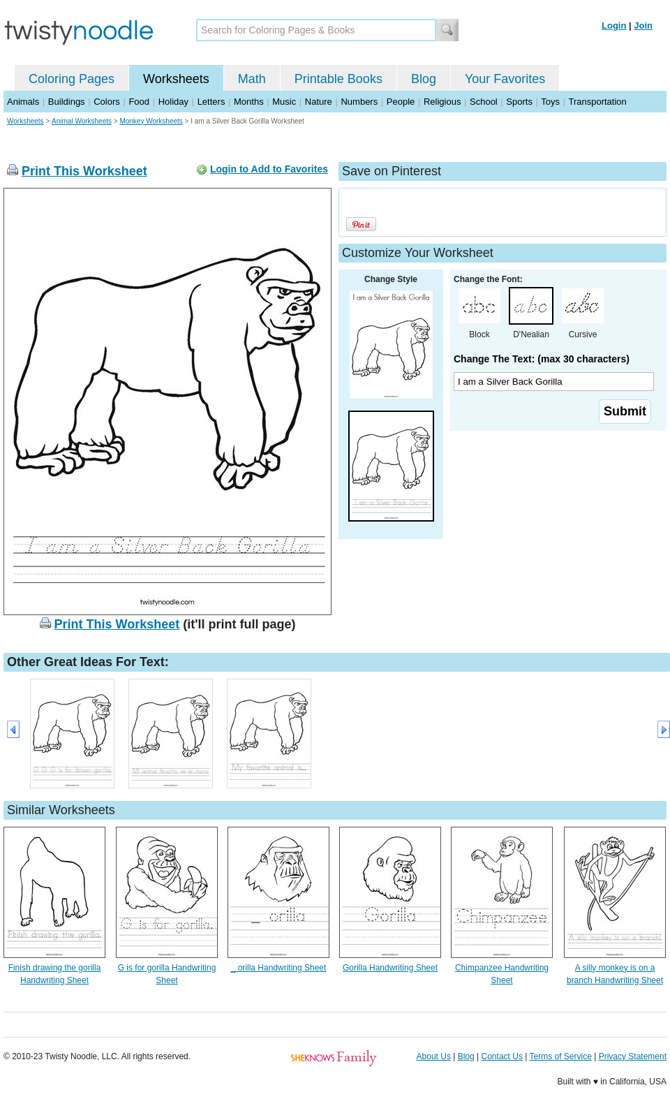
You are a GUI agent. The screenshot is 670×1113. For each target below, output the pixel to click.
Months (249, 101)
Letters (211, 101)
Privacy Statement (633, 1056)
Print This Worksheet (84, 171)
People (401, 101)
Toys (550, 101)
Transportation (597, 101)
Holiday (173, 101)
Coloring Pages (71, 79)
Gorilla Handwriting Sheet (390, 968)
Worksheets (176, 79)
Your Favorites (505, 79)
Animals (23, 101)
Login (614, 25)
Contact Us (502, 1056)
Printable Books (338, 79)
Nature (318, 101)
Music (284, 101)
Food (138, 101)
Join (643, 25)
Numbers (359, 101)
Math (252, 79)
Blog (423, 79)
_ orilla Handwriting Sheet (279, 968)
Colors (107, 101)
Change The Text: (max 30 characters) (542, 358)
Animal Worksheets (82, 121)
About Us (434, 1056)
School (484, 101)
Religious (442, 101)
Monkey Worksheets (150, 121)
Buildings (66, 101)
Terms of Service (560, 1056)
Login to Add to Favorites (269, 169)
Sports (519, 101)
